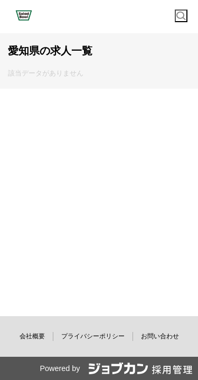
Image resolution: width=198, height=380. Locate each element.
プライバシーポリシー (93, 336)
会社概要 (32, 336)
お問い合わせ (160, 336)
